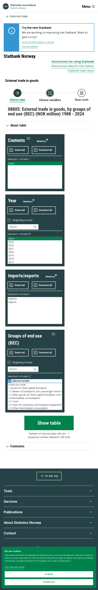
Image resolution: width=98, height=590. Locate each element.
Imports (35, 298)
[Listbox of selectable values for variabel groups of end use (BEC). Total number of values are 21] (35, 396)
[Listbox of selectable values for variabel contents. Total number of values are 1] (35, 175)
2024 (35, 238)
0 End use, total (35, 384)
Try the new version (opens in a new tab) (38, 42)
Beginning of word (22, 220)
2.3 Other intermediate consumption (35, 408)
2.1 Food (35, 401)
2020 (35, 252)
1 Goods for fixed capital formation (35, 388)
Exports (35, 302)
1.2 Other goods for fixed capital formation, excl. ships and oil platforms (35, 394)
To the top (49, 476)
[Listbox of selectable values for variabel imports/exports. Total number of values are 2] (35, 310)
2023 (35, 242)
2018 (35, 258)
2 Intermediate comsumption (35, 398)
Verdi (35, 163)
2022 (35, 245)
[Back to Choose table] (17, 95)
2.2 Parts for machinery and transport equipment (35, 405)
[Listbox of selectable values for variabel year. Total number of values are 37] (35, 250)
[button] (19, 140)
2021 (35, 248)
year (12, 200)
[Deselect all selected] (44, 150)
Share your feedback (30, 46)
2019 (35, 255)
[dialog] (49, 567)
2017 (35, 262)
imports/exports (23, 275)
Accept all (49, 574)
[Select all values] (18, 150)
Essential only (49, 582)
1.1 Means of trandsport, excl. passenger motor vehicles (35, 391)
